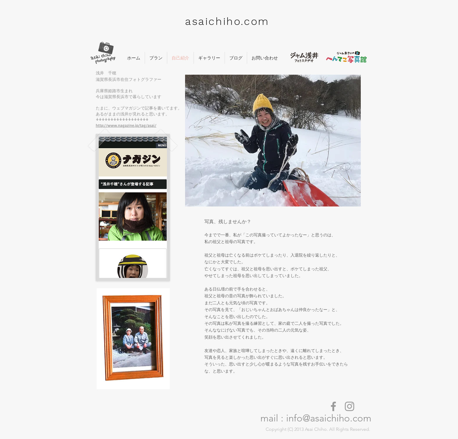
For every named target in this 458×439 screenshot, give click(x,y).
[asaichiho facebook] (333, 406)
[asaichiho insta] (349, 406)
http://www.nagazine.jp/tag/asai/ (126, 125)
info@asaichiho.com (328, 418)
